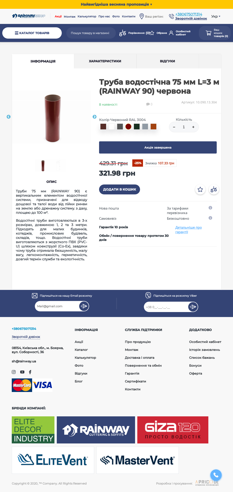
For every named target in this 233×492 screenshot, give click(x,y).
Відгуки (81, 373)
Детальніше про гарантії (188, 229)
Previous (8, 117)
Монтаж (69, 16)
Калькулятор (87, 16)
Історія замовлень (204, 350)
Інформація (43, 61)
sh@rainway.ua (24, 361)
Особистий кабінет (179, 33)
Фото (116, 16)
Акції (58, 16)
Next (94, 117)
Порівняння (133, 33)
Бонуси (195, 366)
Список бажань (202, 358)
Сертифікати (135, 381)
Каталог (81, 350)
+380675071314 (188, 14)
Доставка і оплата (139, 358)
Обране (158, 33)
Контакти (128, 16)
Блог (79, 381)
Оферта (195, 373)
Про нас (104, 16)
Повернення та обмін (143, 366)
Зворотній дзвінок (26, 337)
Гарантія (132, 373)
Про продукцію (138, 342)
